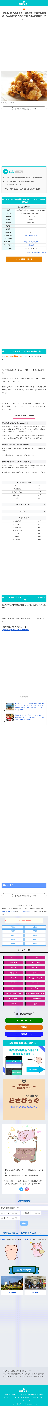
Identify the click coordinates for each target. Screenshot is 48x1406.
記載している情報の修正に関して (37, 252)
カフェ (35, 973)
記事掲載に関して (38, 1397)
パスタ (13, 1004)
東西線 (24, 1027)
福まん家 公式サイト (31, 235)
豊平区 (35, 939)
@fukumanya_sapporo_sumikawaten (15, 630)
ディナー (13, 983)
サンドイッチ (13, 999)
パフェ (13, 967)
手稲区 (35, 944)
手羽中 (24, 511)
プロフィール (14, 1397)
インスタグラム (10, 911)
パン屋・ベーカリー (13, 993)
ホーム (6, 1397)
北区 (35, 927)
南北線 (24, 1020)
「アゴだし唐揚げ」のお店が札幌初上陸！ (19, 181)
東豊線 (24, 1034)
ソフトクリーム (35, 962)
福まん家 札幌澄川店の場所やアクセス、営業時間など (23, 177)
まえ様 (2, 1239)
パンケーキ (13, 973)
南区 (13, 935)
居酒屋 (27, 1213)
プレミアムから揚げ (24, 504)
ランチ (13, 978)
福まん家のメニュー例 (14, 185)
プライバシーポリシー (24, 1400)
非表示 (19, 172)
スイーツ (13, 957)
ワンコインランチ (35, 978)
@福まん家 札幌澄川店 (30, 242)
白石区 (35, 935)
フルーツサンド (35, 999)
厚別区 (12, 939)
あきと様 (28, 1239)
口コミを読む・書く (24, 259)
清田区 (12, 944)
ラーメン (35, 983)
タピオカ (13, 962)
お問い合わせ (26, 911)
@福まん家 (30, 245)
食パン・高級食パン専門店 (35, 993)
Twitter (3, 911)
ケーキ (35, 957)
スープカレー (35, 988)
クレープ (35, 967)
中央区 (12, 927)
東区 (13, 931)
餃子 (35, 1004)
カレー (13, 988)
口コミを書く (8, 885)
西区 (35, 931)
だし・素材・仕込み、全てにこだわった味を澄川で (22, 189)
